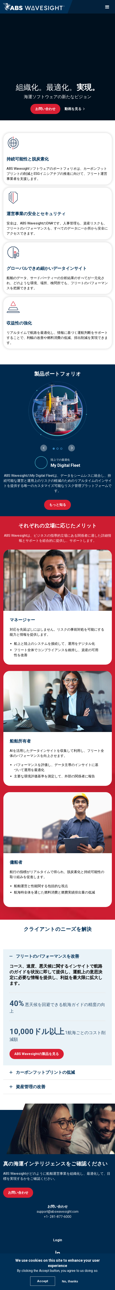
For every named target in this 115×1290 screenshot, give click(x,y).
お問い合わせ (45, 109)
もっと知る (57, 505)
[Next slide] (71, 448)
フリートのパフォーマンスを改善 (47, 956)
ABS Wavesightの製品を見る (36, 1054)
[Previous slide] (43, 448)
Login (57, 1240)
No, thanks (70, 1281)
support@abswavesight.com (57, 1212)
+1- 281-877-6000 (57, 1217)
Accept (42, 1281)
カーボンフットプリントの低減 (45, 1072)
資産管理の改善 (30, 1086)
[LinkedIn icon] (57, 1253)
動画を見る (73, 109)
